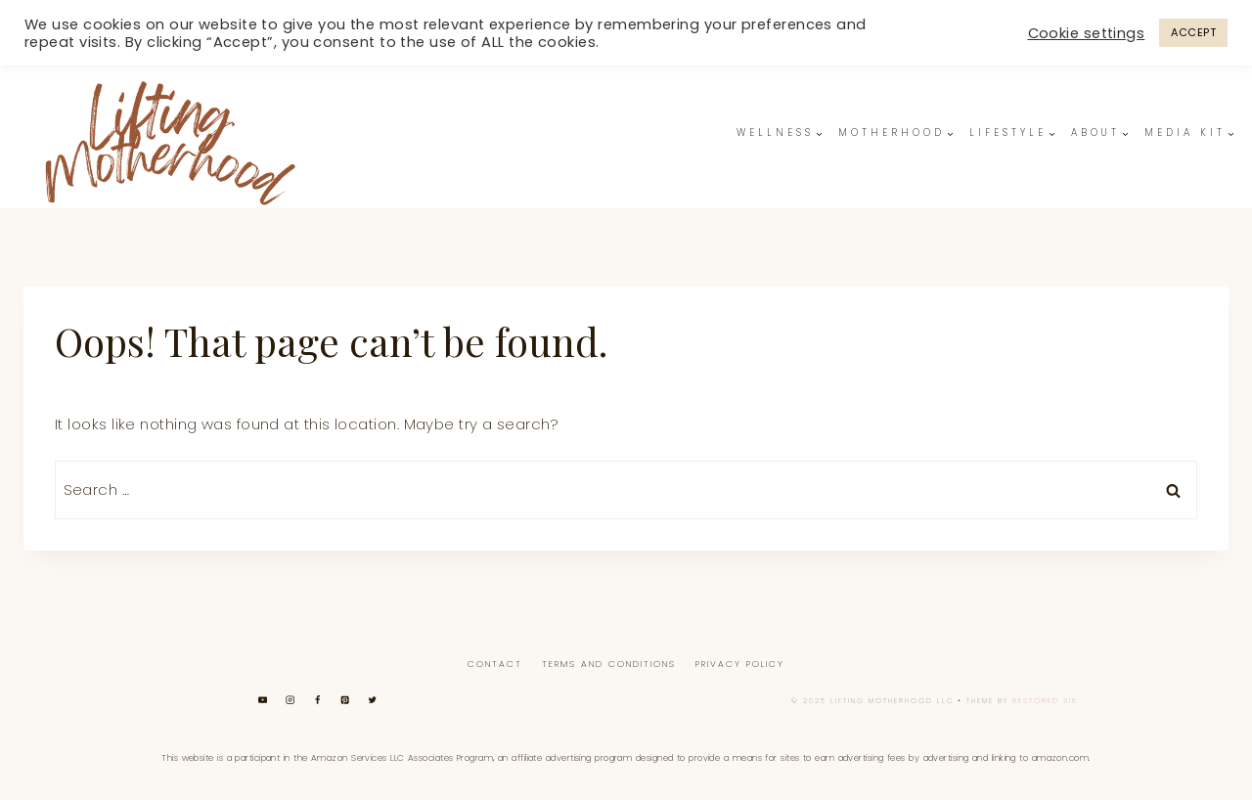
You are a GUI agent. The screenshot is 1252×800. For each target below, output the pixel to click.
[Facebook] (317, 699)
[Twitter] (372, 699)
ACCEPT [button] (1193, 32)
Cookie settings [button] (1086, 33)
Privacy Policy (739, 664)
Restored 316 (1045, 700)
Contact (495, 664)
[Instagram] (290, 699)
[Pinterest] (344, 699)
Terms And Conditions (609, 664)
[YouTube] (262, 699)
